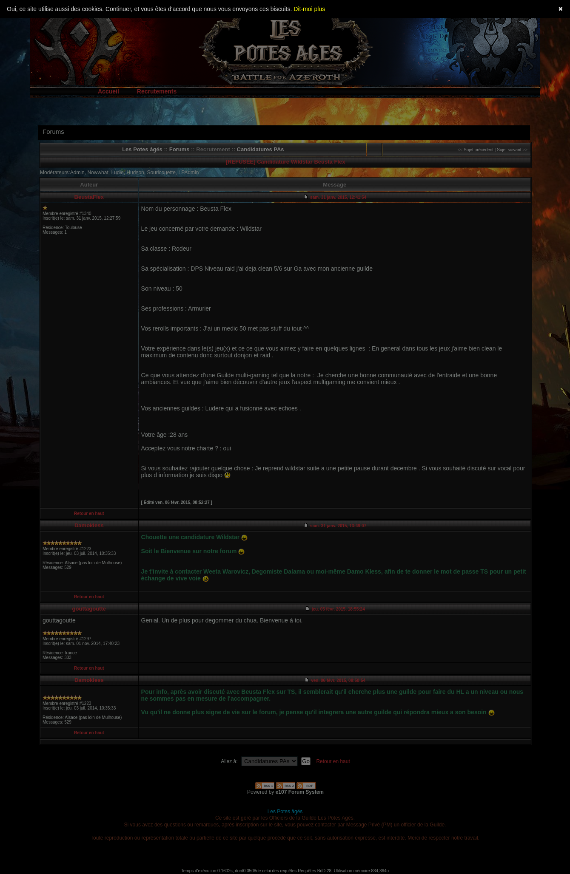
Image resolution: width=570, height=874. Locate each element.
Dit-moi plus (309, 9)
